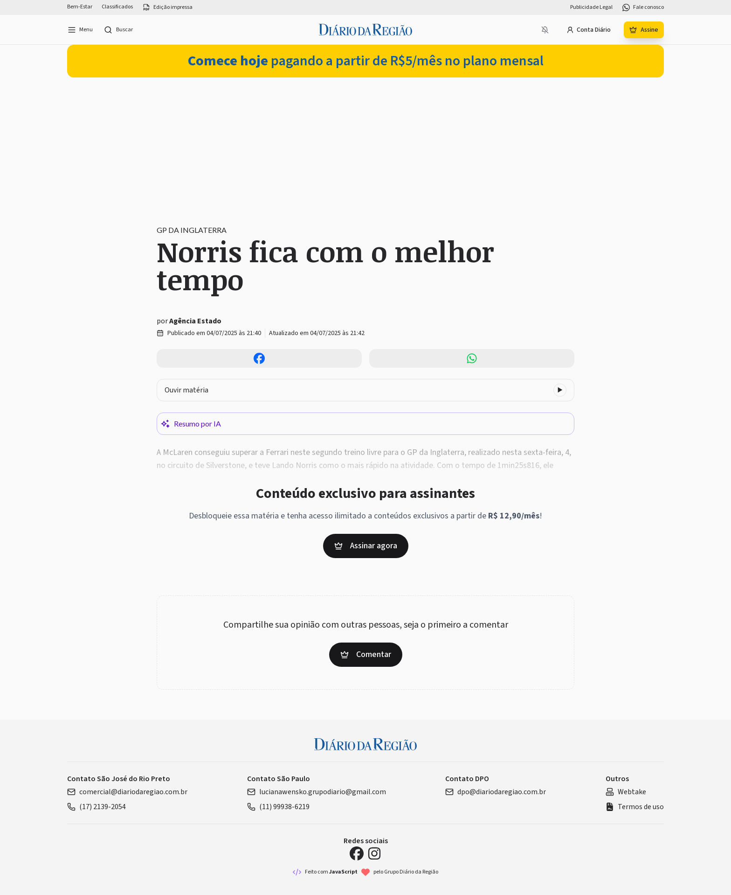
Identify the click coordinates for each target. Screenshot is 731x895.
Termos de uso (635, 807)
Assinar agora (365, 546)
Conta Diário (588, 30)
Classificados (117, 7)
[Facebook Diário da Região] (357, 853)
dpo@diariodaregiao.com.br (495, 792)
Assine (643, 30)
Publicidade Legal (591, 7)
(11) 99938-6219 (278, 807)
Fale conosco (643, 7)
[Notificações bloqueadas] (545, 29)
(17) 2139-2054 (96, 807)
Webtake (626, 792)
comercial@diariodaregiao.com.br (127, 792)
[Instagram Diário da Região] (374, 853)
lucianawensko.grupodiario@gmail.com (316, 792)
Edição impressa (167, 7)
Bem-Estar (79, 7)
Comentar (365, 654)
